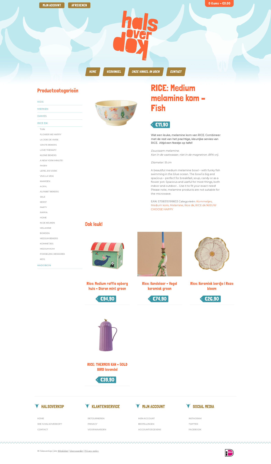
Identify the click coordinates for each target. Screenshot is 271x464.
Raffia (44, 212)
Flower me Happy (50, 134)
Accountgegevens (149, 429)
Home (93, 72)
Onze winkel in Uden (146, 72)
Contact (176, 72)
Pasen (43, 165)
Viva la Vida (47, 176)
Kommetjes (46, 243)
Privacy (92, 424)
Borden (45, 233)
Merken (42, 108)
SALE (42, 196)
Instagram (195, 418)
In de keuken (47, 222)
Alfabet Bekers (49, 191)
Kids (40, 101)
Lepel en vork (48, 170)
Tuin (42, 129)
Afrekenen (79, 5)
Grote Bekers (48, 144)
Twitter (193, 424)
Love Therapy (48, 150)
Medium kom (47, 248)
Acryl (43, 186)
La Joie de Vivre (49, 139)
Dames (42, 116)
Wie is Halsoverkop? (49, 424)
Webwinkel (114, 72)
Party (43, 207)
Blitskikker (63, 451)
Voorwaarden (97, 429)
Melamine (45, 228)
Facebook (195, 429)
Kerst (43, 202)
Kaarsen (45, 181)
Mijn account (52, 5)
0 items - (219, 3)
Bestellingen (146, 424)
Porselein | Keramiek (52, 254)
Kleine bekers (48, 155)
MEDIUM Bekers (49, 238)
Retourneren (96, 418)
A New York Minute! (51, 160)
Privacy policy (92, 451)
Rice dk (42, 123)
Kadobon (44, 265)
